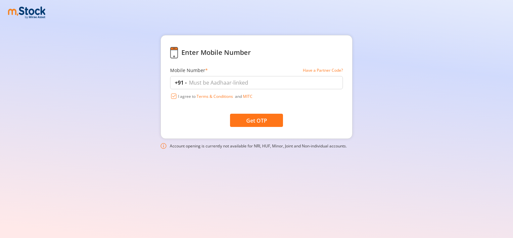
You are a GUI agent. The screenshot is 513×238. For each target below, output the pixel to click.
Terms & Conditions (215, 96)
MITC (248, 96)
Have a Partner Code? (323, 70)
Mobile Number (189, 70)
